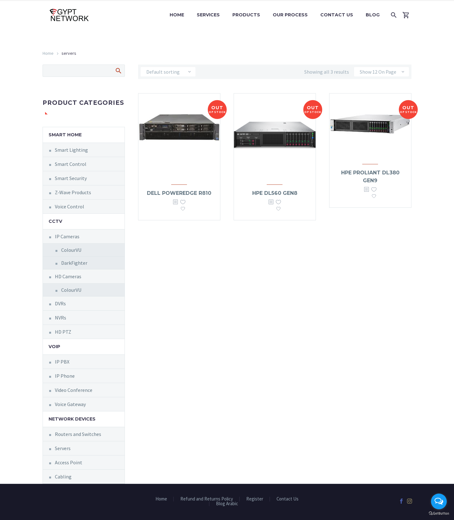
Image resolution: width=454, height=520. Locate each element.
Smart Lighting (71, 150)
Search (118, 70)
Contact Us (336, 15)
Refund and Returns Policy (206, 499)
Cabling (63, 476)
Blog (373, 15)
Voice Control (69, 206)
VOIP (54, 346)
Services (208, 15)
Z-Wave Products (73, 192)
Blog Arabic (227, 503)
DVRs (60, 303)
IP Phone (65, 376)
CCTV (55, 221)
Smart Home (65, 135)
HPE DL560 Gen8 (274, 193)
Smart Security (71, 178)
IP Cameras (67, 236)
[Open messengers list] (439, 501)
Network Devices (72, 419)
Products (246, 15)
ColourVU (71, 250)
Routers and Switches (78, 434)
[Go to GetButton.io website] (439, 514)
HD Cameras (68, 276)
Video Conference (73, 390)
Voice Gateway (70, 404)
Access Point (68, 462)
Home (177, 15)
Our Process (290, 15)
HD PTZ (63, 332)
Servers (63, 448)
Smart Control (70, 164)
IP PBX (62, 362)
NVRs (60, 317)
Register (254, 499)
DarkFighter (74, 263)
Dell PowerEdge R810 (179, 193)
